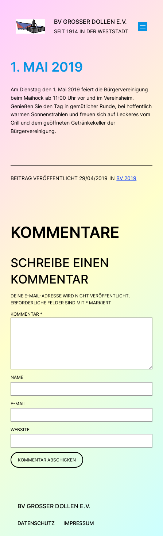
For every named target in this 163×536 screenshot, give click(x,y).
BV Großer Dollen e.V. (90, 21)
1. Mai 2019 (47, 67)
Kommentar (26, 314)
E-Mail (18, 403)
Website (20, 429)
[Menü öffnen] (142, 26)
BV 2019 (126, 178)
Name (17, 377)
